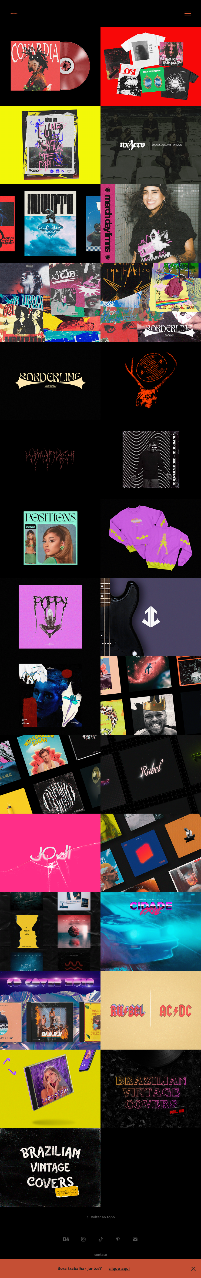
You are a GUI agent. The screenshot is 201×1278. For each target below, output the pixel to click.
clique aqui (119, 1268)
